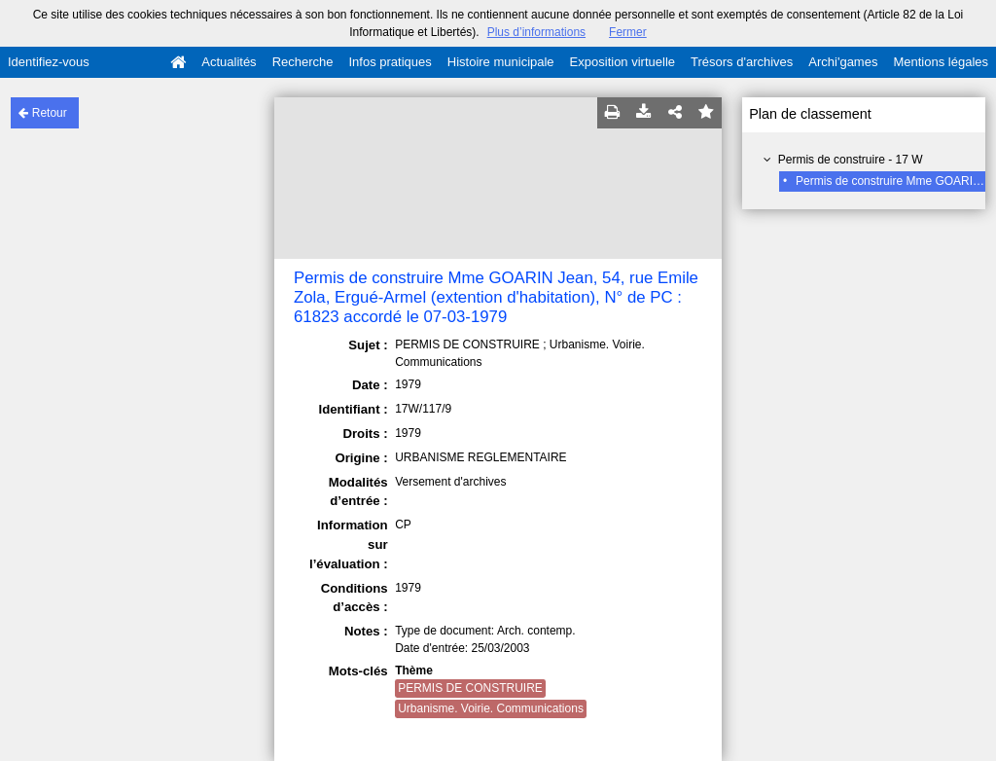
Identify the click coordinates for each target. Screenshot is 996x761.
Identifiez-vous (48, 61)
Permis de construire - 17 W (850, 159)
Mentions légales (940, 61)
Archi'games (842, 61)
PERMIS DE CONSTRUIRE (470, 688)
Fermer (628, 32)
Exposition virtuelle (622, 61)
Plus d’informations (536, 32)
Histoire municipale (500, 61)
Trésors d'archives (742, 61)
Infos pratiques (390, 61)
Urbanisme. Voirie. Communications (491, 708)
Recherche (303, 61)
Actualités (228, 61)
